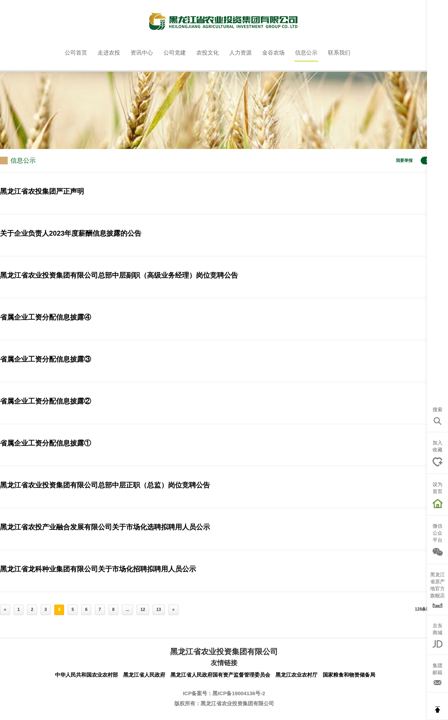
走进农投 (109, 53)
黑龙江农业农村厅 (296, 675)
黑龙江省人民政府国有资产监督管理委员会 (220, 675)
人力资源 (240, 53)
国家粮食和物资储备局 (349, 675)
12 (142, 609)
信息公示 (306, 53)
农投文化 (207, 53)
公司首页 (76, 53)
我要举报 (404, 160)
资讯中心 (142, 53)
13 (158, 609)
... (127, 609)
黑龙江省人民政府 (144, 675)
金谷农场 (273, 53)
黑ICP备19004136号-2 (238, 693)
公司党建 (174, 53)
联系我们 (339, 53)
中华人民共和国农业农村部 (86, 675)
